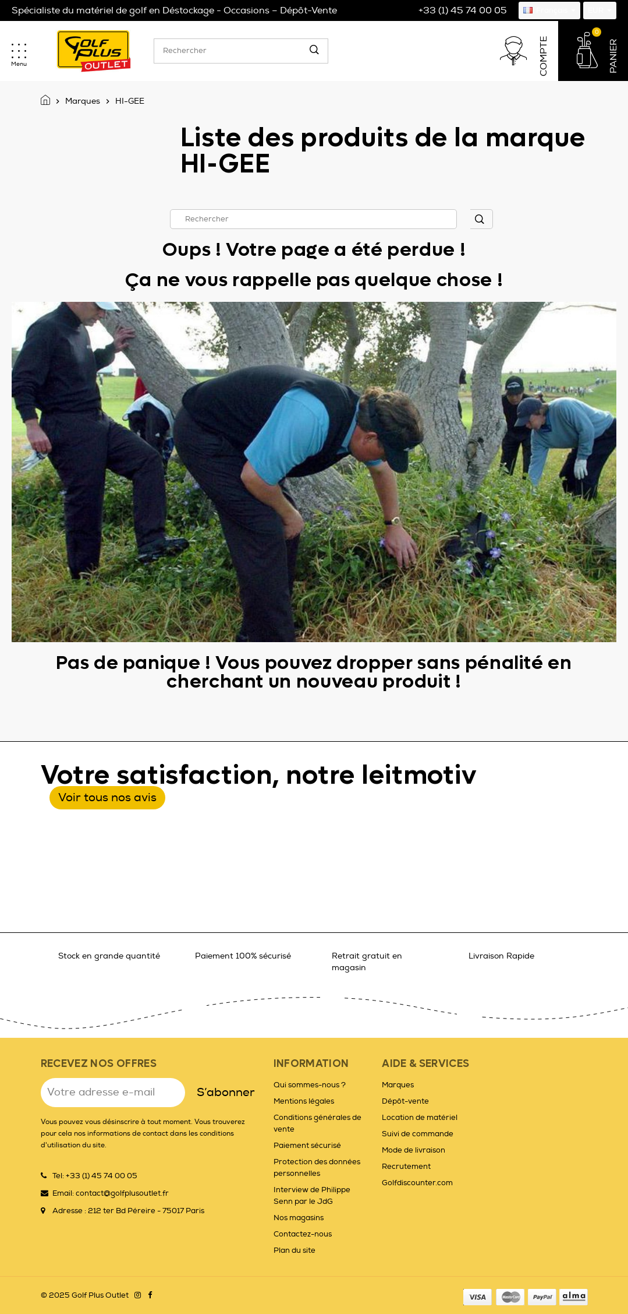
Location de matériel (419, 1117)
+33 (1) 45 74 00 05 (462, 10)
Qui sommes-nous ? (310, 1085)
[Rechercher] (241, 51)
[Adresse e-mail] (113, 1092)
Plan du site (294, 1250)
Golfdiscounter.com (417, 1183)
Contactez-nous (303, 1234)
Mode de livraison (413, 1150)
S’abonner (226, 1092)
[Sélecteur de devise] (599, 10)
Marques (398, 1085)
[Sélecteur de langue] (549, 10)
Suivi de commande (417, 1134)
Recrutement (406, 1166)
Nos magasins (299, 1218)
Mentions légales (304, 1101)
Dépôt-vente (405, 1101)
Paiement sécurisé (307, 1145)
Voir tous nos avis (107, 797)
